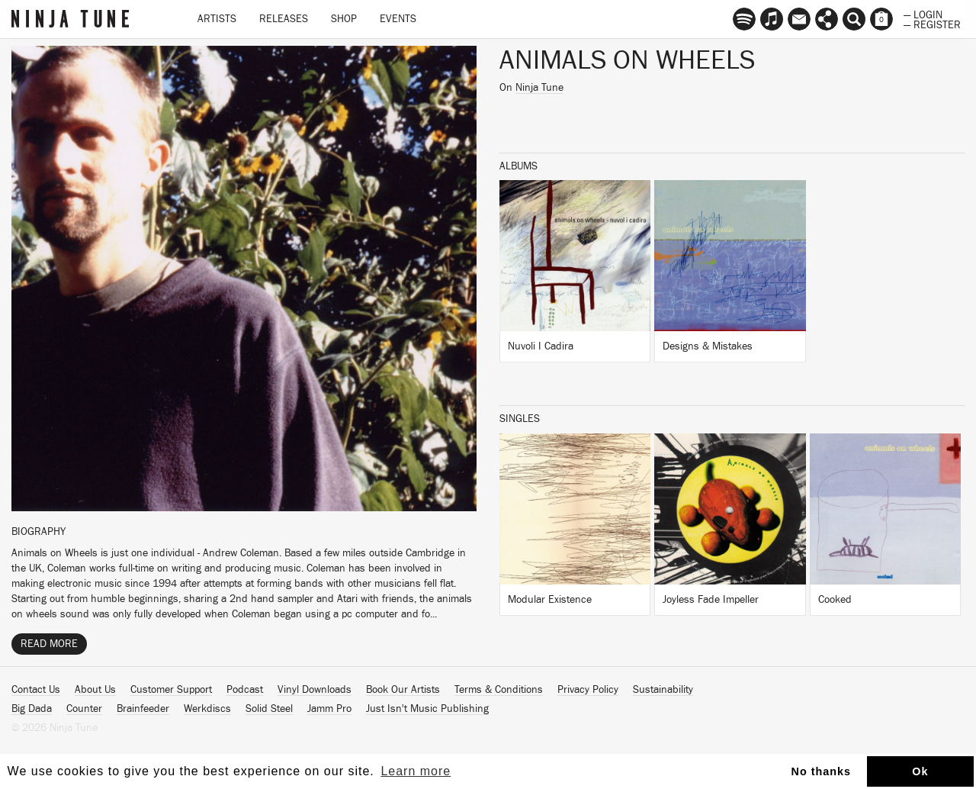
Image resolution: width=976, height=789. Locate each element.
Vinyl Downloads (315, 689)
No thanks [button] (821, 771)
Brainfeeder (143, 709)
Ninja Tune (539, 87)
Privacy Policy (587, 689)
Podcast (244, 689)
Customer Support (171, 689)
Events (398, 19)
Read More (49, 644)
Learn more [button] (415, 771)
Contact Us (35, 689)
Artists (216, 19)
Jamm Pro (329, 709)
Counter (84, 709)
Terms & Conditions (498, 689)
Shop (344, 19)
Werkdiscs (207, 709)
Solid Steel (269, 709)
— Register (932, 23)
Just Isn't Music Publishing (427, 709)
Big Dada (31, 709)
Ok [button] (920, 771)
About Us (95, 689)
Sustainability (663, 689)
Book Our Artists (403, 689)
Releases (283, 19)
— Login (923, 14)
